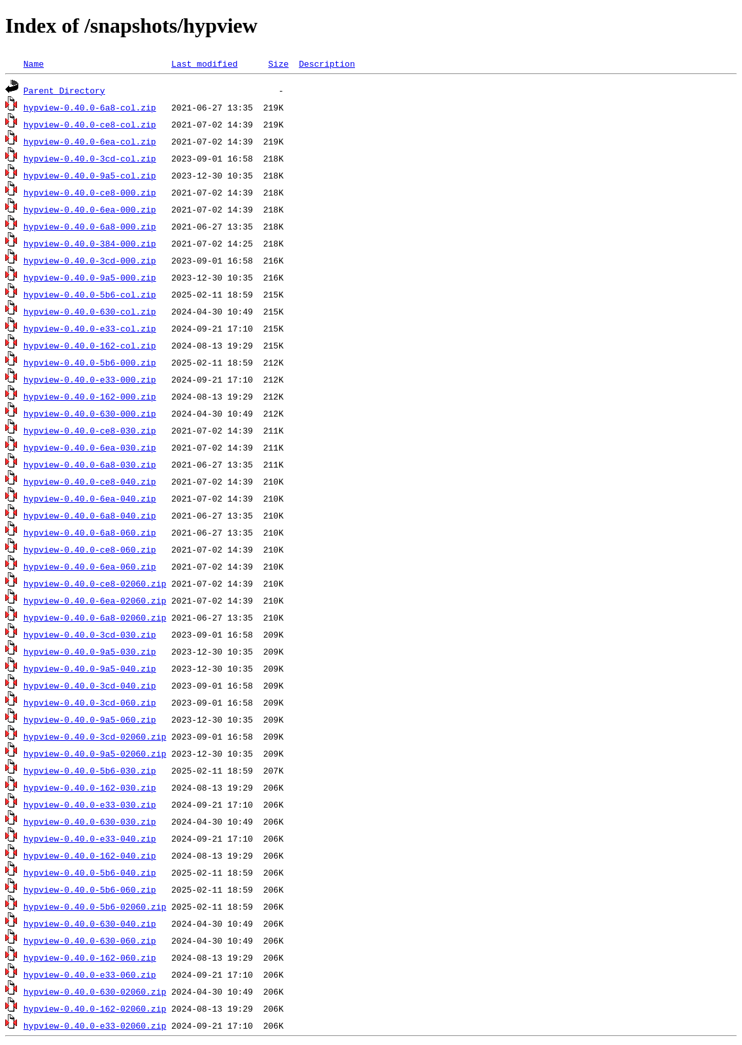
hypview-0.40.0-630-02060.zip (95, 991)
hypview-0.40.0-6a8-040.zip (90, 515)
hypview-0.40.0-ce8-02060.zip (95, 583)
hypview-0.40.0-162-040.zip (90, 855)
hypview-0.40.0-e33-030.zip (90, 804)
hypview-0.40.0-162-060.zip (90, 957)
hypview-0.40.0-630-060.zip (90, 940)
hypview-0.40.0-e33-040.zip (90, 838)
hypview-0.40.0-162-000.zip (90, 396)
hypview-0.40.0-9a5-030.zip (90, 651)
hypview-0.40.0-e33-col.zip (90, 328)
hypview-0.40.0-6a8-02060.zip (95, 617)
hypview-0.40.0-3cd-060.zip (90, 702)
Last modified (204, 63)
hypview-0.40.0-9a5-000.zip (90, 277)
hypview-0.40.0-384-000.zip (90, 243)
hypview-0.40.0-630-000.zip (90, 413)
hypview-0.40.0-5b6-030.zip (90, 770)
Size (278, 63)
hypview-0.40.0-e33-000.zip (90, 379)
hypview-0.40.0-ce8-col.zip (90, 124)
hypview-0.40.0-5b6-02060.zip (95, 906)
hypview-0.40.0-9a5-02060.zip (95, 753)
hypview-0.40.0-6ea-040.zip (90, 498)
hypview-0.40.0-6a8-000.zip (90, 226)
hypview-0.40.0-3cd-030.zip (90, 634)
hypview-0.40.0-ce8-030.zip (90, 430)
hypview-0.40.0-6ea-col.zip (90, 141)
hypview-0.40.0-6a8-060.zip (90, 532)
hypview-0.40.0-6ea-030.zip (90, 447)
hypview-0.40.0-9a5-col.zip (90, 175)
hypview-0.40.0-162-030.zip (90, 787)
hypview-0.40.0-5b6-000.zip (90, 362)
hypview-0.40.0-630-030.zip (90, 821)
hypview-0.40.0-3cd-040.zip (90, 685)
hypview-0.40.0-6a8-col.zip (90, 107)
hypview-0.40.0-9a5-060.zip (90, 719)
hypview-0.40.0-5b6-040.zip (90, 872)
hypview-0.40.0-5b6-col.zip (90, 294)
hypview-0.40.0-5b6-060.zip (90, 889)
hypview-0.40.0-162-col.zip (90, 345)
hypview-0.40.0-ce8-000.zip (90, 192)
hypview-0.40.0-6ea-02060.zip (95, 600)
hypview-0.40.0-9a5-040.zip (90, 668)
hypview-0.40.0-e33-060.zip (90, 974)
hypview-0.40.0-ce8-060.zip (90, 549)
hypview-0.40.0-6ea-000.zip (90, 209)
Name (34, 63)
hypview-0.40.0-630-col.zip (90, 311)
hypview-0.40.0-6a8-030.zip (90, 464)
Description (327, 63)
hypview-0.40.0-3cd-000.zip (90, 260)
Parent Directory (64, 90)
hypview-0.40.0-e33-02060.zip (95, 1025)
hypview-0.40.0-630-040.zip (90, 923)
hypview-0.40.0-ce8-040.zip (90, 481)
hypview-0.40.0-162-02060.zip (95, 1008)
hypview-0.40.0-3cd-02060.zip (95, 736)
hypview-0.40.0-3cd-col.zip (90, 158)
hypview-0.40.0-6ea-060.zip (90, 566)
